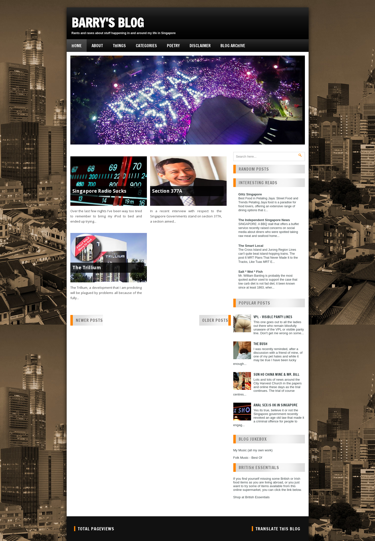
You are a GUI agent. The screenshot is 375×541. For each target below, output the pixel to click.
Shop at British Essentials (251, 497)
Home (77, 45)
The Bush (260, 343)
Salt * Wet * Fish (250, 271)
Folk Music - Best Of (247, 457)
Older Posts (215, 320)
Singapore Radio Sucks (99, 191)
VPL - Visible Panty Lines (273, 316)
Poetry (173, 45)
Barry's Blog (108, 22)
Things (119, 45)
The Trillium (86, 267)
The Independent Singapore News (264, 220)
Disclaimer (200, 45)
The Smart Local (250, 246)
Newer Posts (89, 320)
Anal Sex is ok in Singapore (275, 405)
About (97, 45)
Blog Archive (232, 45)
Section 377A (167, 191)
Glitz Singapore (250, 194)
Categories (146, 45)
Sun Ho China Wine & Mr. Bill (276, 374)
